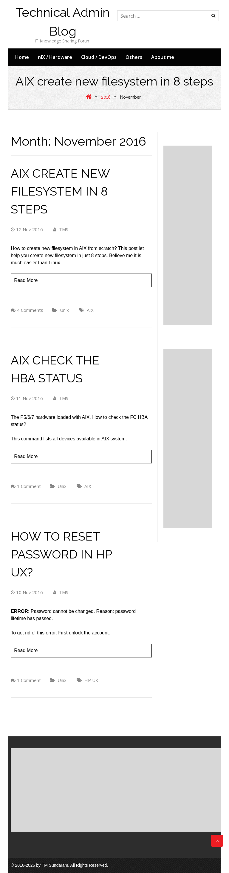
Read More (26, 280)
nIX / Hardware (55, 57)
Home (22, 57)
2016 (106, 97)
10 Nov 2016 (27, 592)
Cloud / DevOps (99, 57)
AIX (90, 310)
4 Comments (30, 310)
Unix (64, 310)
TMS (60, 229)
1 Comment (29, 486)
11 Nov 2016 (27, 398)
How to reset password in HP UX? (61, 554)
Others (134, 57)
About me (162, 57)
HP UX (91, 680)
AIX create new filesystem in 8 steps (60, 191)
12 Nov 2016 (27, 229)
